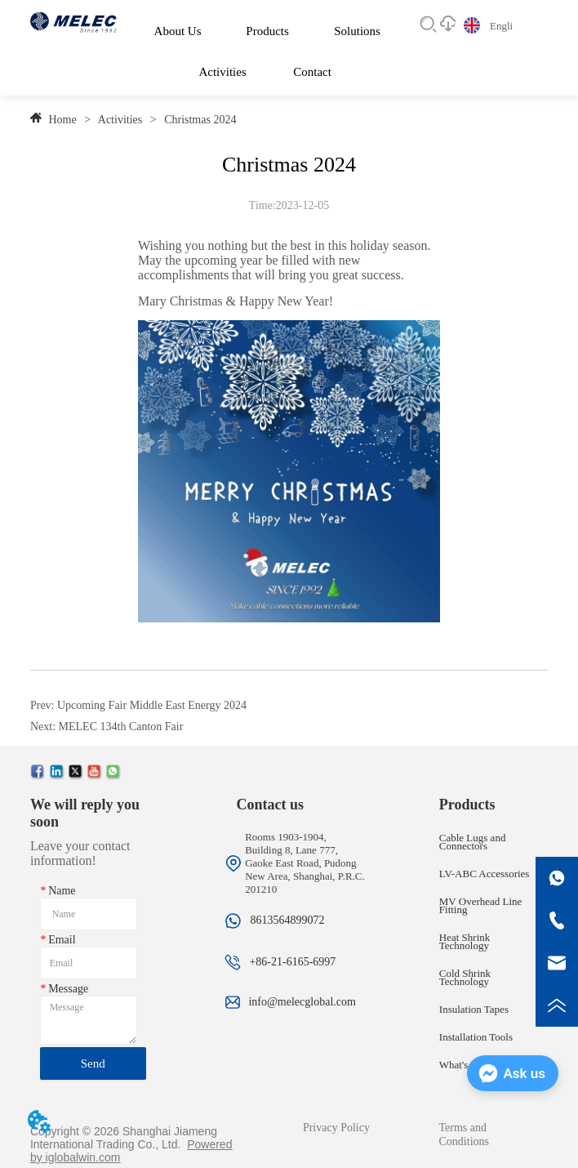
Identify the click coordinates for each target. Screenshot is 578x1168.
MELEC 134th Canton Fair (121, 726)
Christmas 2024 (199, 120)
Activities (120, 120)
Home (62, 120)
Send (93, 1063)
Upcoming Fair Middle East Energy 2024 (152, 705)
